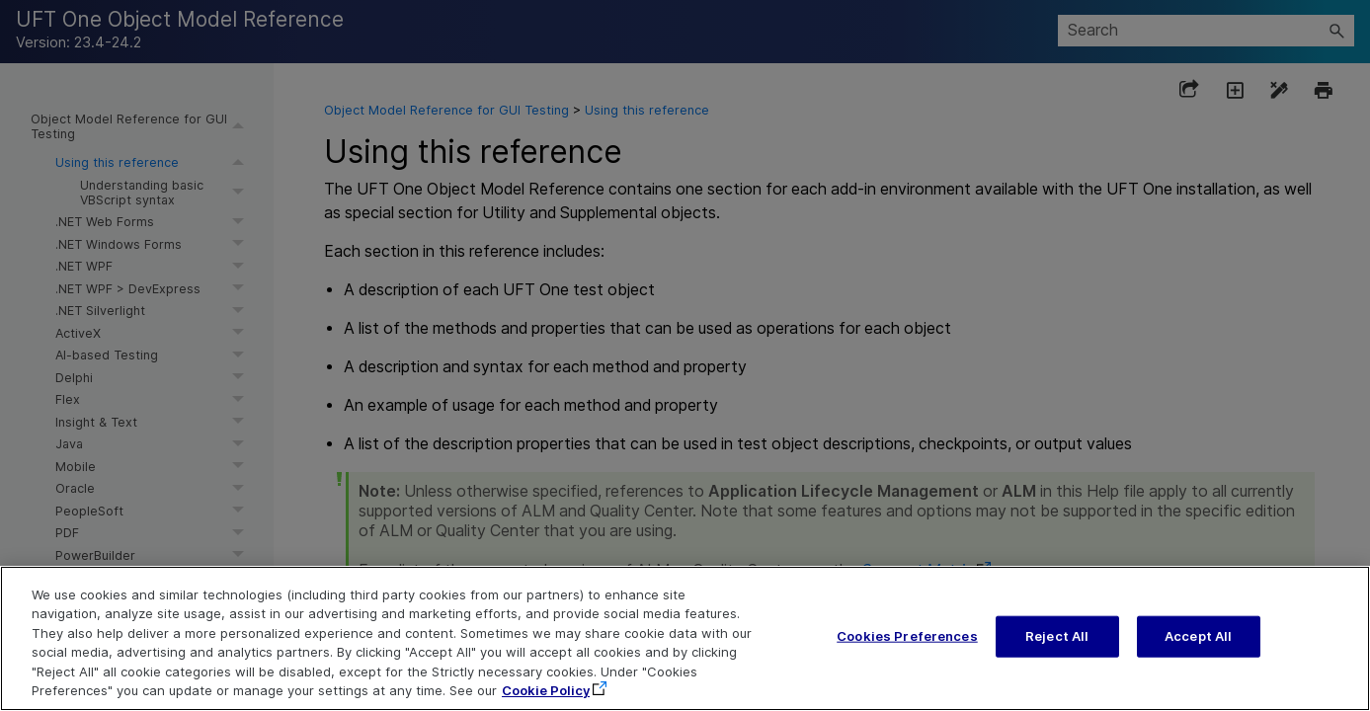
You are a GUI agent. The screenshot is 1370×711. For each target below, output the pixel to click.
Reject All (1056, 636)
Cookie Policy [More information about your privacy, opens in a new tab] (546, 690)
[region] (685, 638)
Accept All (1198, 636)
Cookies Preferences (907, 636)
